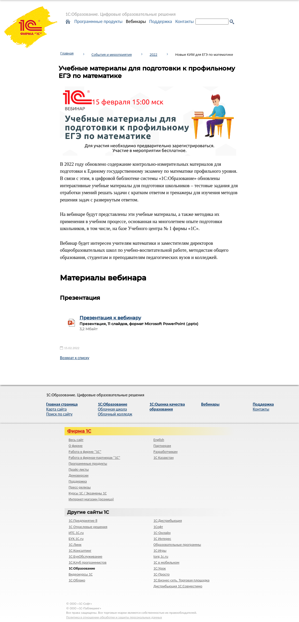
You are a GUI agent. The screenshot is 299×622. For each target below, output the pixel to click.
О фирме (76, 445)
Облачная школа (112, 409)
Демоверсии (79, 475)
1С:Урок (159, 568)
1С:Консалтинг (80, 550)
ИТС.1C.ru (76, 532)
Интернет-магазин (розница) (91, 499)
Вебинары (136, 21)
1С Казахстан (163, 457)
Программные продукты (98, 21)
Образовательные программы (177, 544)
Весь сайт (76, 439)
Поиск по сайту (59, 414)
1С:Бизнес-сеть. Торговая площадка (181, 580)
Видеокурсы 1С (81, 574)
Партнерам (162, 445)
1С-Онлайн (161, 532)
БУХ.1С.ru (76, 538)
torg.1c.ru (160, 556)
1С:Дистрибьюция (167, 520)
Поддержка (160, 21)
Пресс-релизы (80, 487)
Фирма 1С (79, 431)
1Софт (158, 526)
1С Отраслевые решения (88, 526)
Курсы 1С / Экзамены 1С (88, 493)
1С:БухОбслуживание (85, 556)
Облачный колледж (115, 414)
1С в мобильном (166, 562)
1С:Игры (159, 550)
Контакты (184, 21)
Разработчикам (165, 451)
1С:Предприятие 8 (83, 520)
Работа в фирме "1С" (85, 451)
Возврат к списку (74, 357)
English (158, 439)
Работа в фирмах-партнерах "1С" (94, 457)
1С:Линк (75, 544)
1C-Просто (161, 574)
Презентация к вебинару (110, 318)
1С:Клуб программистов (88, 562)
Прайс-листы (79, 469)
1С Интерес (162, 538)
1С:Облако (77, 580)
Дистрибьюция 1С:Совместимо (177, 586)
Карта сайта (56, 409)
